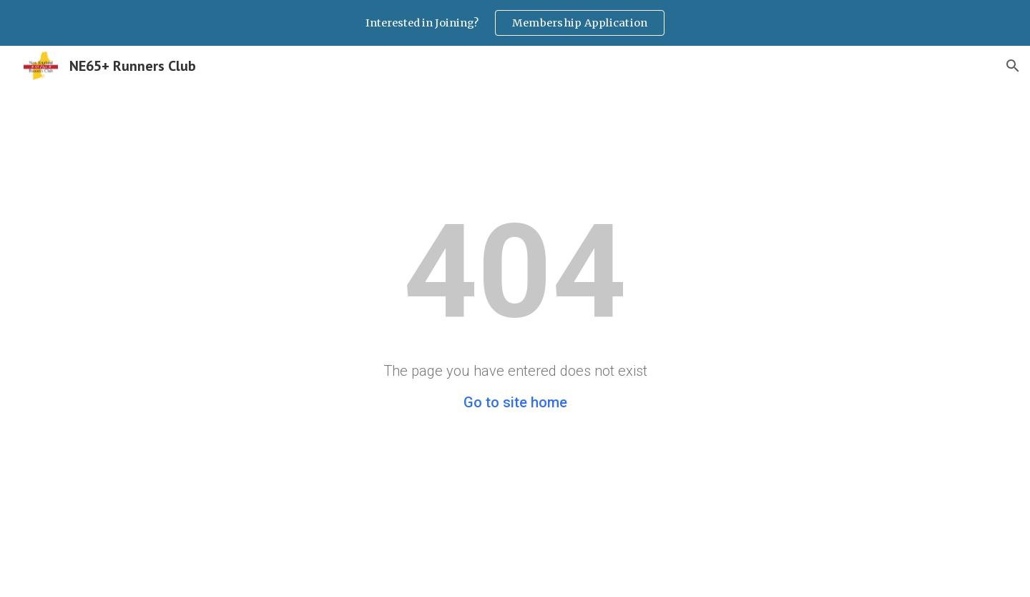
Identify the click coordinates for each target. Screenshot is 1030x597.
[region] (515, 23)
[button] (1013, 66)
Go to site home (515, 402)
